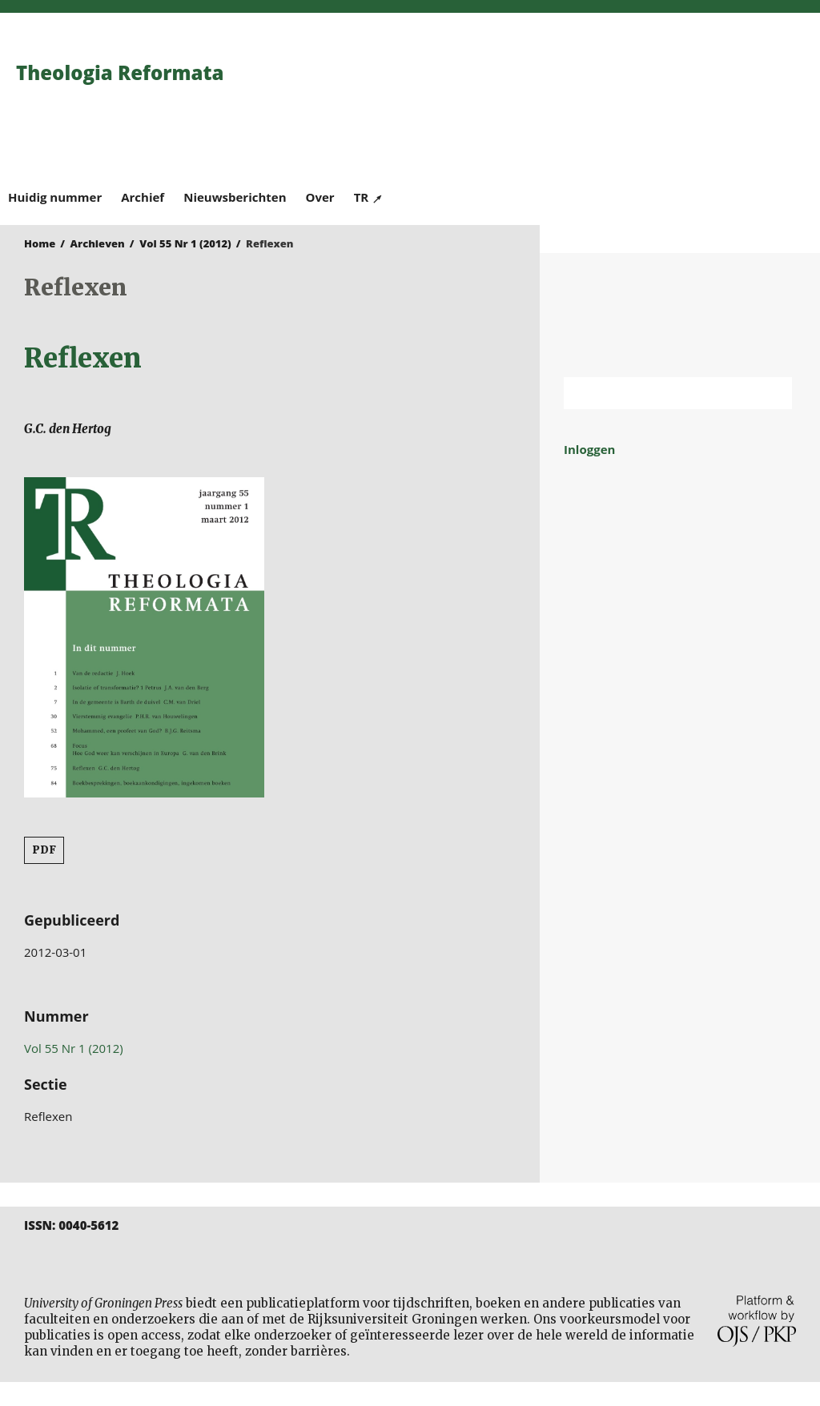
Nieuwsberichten (234, 197)
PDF (44, 850)
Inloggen (589, 449)
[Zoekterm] (658, 393)
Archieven (97, 243)
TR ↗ (369, 197)
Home (39, 243)
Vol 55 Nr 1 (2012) (185, 243)
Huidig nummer (55, 197)
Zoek (772, 393)
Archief (142, 197)
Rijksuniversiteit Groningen (680, 315)
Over (320, 197)
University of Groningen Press (611, 97)
